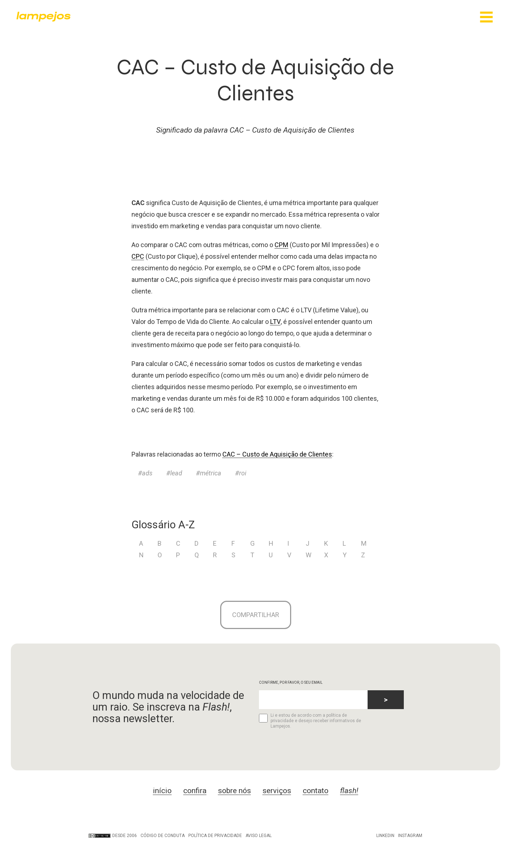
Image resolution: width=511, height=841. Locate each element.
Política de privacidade (215, 836)
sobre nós (234, 791)
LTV (275, 321)
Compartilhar (255, 615)
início (162, 791)
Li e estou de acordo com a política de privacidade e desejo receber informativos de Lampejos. (310, 721)
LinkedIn (385, 836)
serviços (277, 791)
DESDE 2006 (113, 836)
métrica (210, 473)
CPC (137, 256)
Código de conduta (163, 836)
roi (242, 473)
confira (194, 791)
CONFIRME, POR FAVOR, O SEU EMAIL (291, 683)
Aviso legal (259, 836)
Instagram (410, 836)
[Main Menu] (486, 18)
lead (176, 473)
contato (315, 791)
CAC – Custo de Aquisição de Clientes (277, 454)
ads (147, 473)
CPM (281, 245)
